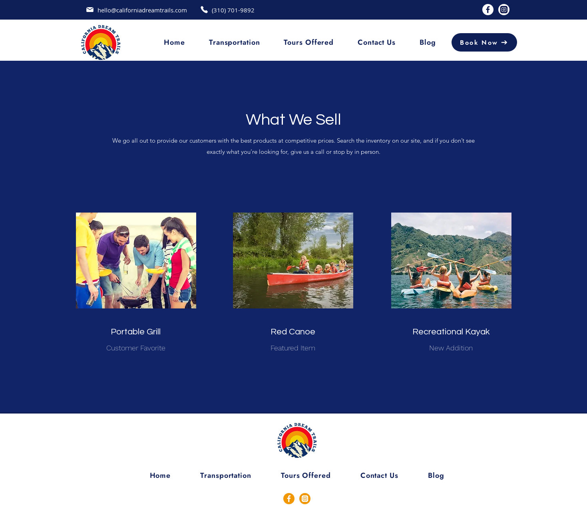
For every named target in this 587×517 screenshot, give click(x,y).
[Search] (533, 43)
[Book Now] (484, 42)
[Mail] (90, 9)
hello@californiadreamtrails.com (142, 10)
